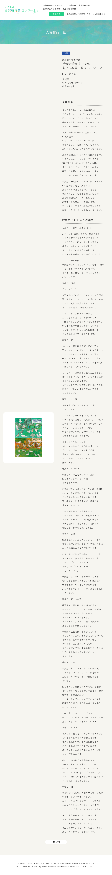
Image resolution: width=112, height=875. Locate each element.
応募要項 (72, 5)
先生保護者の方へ (70, 8)
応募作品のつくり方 (51, 8)
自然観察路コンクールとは (54, 5)
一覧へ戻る (56, 842)
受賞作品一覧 (84, 5)
